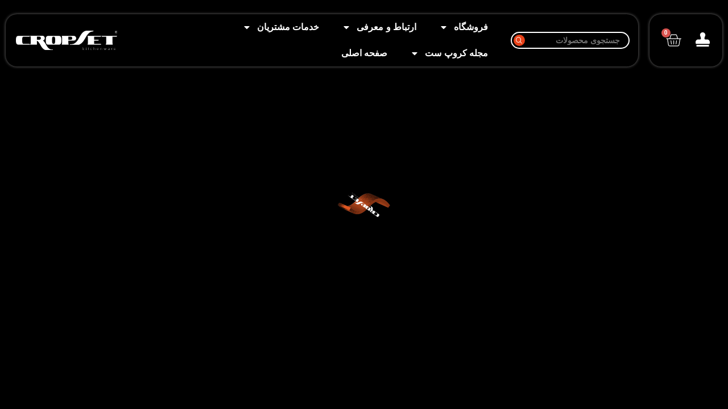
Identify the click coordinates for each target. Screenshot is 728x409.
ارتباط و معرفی (379, 27)
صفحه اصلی (364, 53)
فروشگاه (463, 27)
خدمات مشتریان (280, 27)
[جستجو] (570, 40)
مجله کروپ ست (449, 53)
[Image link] (66, 39)
